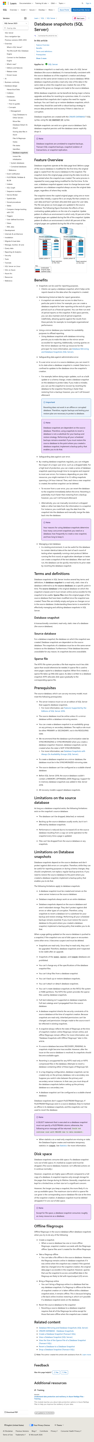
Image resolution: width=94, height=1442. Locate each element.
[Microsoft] (4, 3)
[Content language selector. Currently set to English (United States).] (14, 1425)
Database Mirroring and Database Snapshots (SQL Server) (63, 1327)
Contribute (44, 1431)
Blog (33, 1431)
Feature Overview (42, 45)
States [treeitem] (15, 142)
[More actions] (89, 18)
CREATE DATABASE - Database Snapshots (56, 1331)
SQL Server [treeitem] (9, 33)
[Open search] (82, 3)
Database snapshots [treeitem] (20, 152)
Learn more (86, 1354)
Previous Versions (22, 1431)
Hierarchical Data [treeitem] (13, 89)
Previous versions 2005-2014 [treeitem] (16, 40)
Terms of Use (8, 1434)
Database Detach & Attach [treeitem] (20, 126)
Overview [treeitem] (12, 100)
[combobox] (15, 23)
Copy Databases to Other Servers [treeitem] (20, 116)
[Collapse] (25, 18)
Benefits (39, 48)
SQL (42, 18)
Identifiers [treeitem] (16, 149)
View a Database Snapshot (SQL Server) (56, 1337)
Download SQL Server (81, 10)
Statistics (63, 1145)
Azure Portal (64, 10)
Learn (36, 18)
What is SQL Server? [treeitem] (14, 47)
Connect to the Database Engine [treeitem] (16, 59)
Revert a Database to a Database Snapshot (57, 1346)
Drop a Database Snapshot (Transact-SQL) (57, 1349)
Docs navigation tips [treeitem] (12, 36)
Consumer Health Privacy (70, 1431)
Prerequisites (41, 54)
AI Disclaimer (8, 1431)
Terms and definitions (44, 51)
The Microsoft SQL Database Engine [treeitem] (17, 52)
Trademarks (20, 1434)
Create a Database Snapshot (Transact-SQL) (57, 1334)
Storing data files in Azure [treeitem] (20, 133)
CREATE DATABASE (77, 116)
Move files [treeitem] (16, 121)
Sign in (88, 3)
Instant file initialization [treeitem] (17, 158)
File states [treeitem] (16, 145)
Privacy (53, 1431)
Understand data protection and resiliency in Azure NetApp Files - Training (59, 1397)
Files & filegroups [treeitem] (19, 138)
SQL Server (51, 18)
